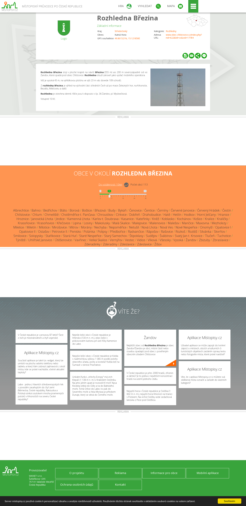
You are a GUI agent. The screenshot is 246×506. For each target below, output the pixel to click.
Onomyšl (206, 227)
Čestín (226, 210)
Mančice (188, 223)
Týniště (21, 240)
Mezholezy (219, 223)
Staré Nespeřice (90, 236)
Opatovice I (223, 227)
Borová (74, 210)
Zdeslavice (127, 244)
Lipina (77, 223)
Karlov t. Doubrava (106, 219)
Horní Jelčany (206, 214)
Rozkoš (180, 231)
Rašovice (167, 231)
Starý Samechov (115, 236)
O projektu (76, 473)
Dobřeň (134, 214)
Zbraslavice (220, 240)
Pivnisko (75, 231)
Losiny (88, 223)
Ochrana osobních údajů (76, 484)
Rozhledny (171, 31)
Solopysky (36, 236)
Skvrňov (219, 231)
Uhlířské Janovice (40, 240)
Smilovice (20, 236)
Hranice (223, 214)
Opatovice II (27, 231)
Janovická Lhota (42, 219)
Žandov (191, 240)
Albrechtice (21, 210)
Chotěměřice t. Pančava (78, 214)
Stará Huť (70, 236)
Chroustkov (105, 214)
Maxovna (202, 223)
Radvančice (136, 231)
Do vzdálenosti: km (110, 184)
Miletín (31, 227)
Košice (197, 219)
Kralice (209, 219)
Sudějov (151, 236)
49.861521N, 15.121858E (127, 38)
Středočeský (121, 31)
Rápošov (152, 231)
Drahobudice (152, 214)
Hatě (166, 214)
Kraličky (222, 219)
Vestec (129, 240)
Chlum (37, 214)
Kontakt (120, 484)
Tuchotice (224, 236)
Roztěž (192, 231)
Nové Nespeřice (186, 227)
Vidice (141, 240)
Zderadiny (110, 244)
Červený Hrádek (208, 210)
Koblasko (168, 219)
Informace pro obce (164, 473)
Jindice (60, 219)
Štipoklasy (136, 236)
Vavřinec (80, 240)
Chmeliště (52, 214)
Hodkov (189, 214)
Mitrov (74, 227)
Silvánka (205, 231)
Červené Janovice (183, 210)
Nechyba (100, 227)
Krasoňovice (26, 223)
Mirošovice (59, 227)
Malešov (173, 223)
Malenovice (157, 223)
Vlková (152, 240)
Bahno (36, 210)
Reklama (120, 473)
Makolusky (102, 223)
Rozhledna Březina (127, 17)
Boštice (87, 210)
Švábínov (166, 236)
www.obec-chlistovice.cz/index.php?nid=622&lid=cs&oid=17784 (184, 36)
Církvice (121, 214)
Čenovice (135, 210)
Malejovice (139, 223)
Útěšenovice (63, 240)
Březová (100, 210)
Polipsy (102, 231)
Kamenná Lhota (78, 219)
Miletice (18, 227)
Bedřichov (50, 210)
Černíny (162, 210)
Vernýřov (116, 240)
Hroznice (22, 219)
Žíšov (158, 244)
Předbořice (117, 231)
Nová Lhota (149, 227)
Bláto (63, 210)
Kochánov (184, 219)
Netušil (134, 227)
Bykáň (122, 210)
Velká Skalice (98, 240)
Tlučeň (210, 236)
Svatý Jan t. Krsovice (188, 236)
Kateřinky (143, 219)
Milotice (44, 227)
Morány (86, 227)
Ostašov (43, 231)
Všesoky (165, 240)
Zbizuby (204, 240)
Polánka (89, 231)
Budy (111, 210)
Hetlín (177, 214)
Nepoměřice (117, 227)
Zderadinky (92, 244)
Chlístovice (22, 214)
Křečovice (63, 223)
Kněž (155, 219)
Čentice (149, 210)
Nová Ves (166, 227)
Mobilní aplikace (208, 473)
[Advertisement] (123, 142)
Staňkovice (52, 236)
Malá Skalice (121, 223)
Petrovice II (59, 231)
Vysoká (178, 240)
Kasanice (127, 219)
